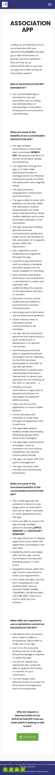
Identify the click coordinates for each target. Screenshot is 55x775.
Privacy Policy (31, 764)
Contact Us (27, 736)
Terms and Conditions (46, 764)
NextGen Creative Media (39, 771)
